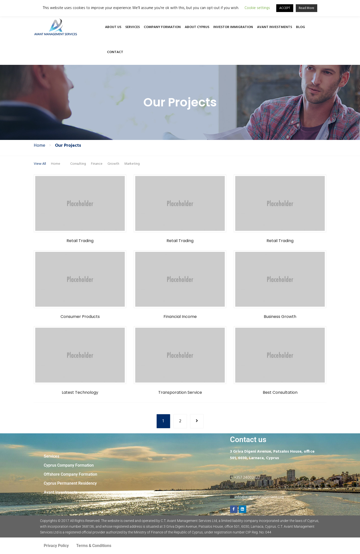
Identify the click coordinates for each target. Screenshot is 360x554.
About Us (113, 27)
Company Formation (162, 27)
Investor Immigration (233, 27)
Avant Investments (274, 27)
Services (132, 27)
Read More (306, 8)
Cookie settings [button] (257, 8)
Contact (115, 52)
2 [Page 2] (180, 421)
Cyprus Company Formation (69, 465)
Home (39, 145)
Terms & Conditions (93, 545)
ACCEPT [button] (284, 8)
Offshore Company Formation (70, 474)
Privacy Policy (56, 545)
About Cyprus (197, 27)
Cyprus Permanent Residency (70, 483)
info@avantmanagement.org (259, 497)
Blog (300, 27)
